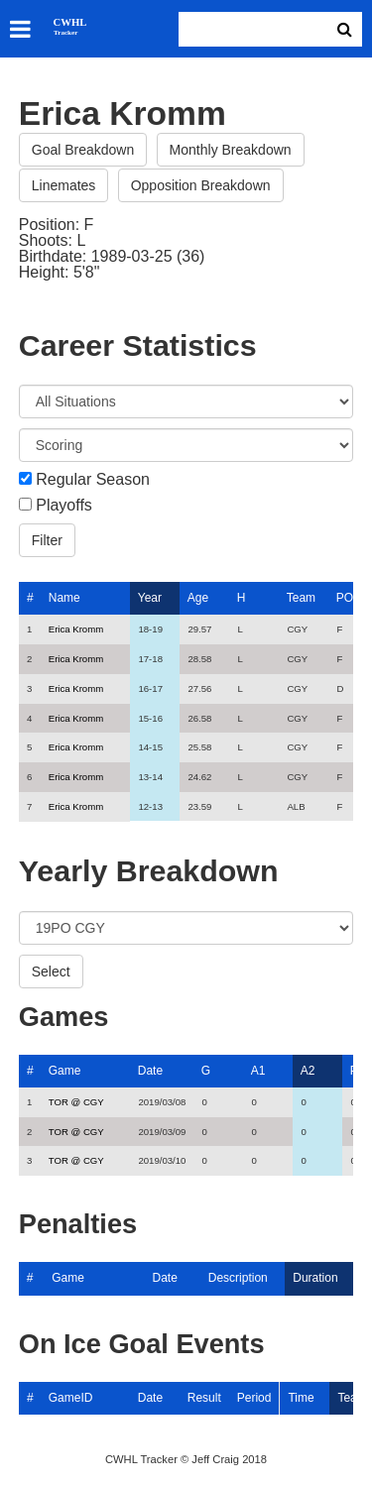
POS (348, 598)
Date (150, 1071)
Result (204, 1398)
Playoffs (64, 506)
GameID (71, 1398)
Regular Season (93, 480)
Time (300, 1398)
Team (301, 598)
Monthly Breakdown (231, 150)
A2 (308, 1071)
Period (254, 1398)
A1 (258, 1071)
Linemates (64, 185)
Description (238, 1278)
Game (65, 1071)
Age (197, 598)
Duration (315, 1278)
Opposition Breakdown (201, 185)
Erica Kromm (76, 629)
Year (150, 598)
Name (64, 598)
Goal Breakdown (83, 150)
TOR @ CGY (76, 1101)
